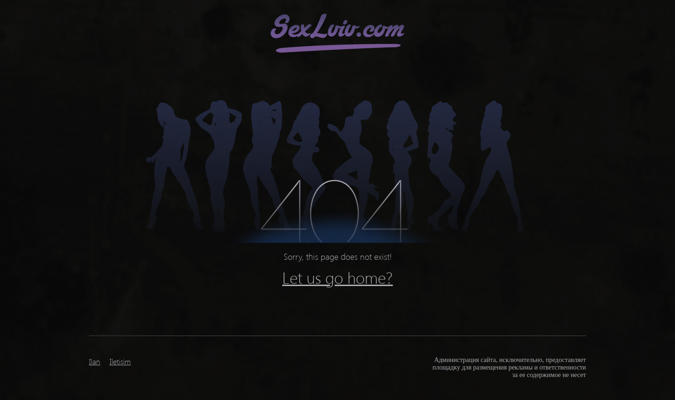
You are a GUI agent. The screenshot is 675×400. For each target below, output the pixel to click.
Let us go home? (337, 277)
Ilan (94, 361)
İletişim (120, 361)
